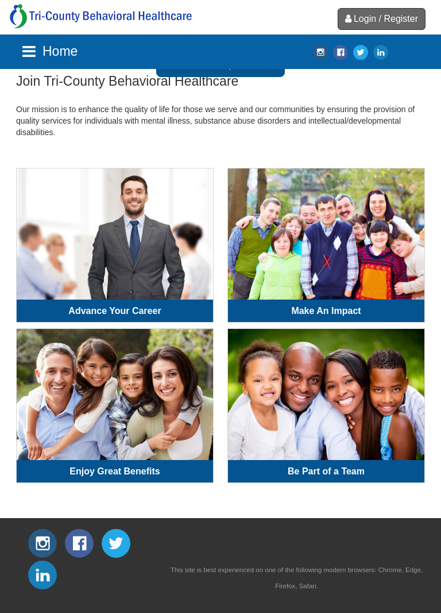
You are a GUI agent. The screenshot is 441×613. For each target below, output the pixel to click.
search (401, 52)
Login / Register (381, 19)
